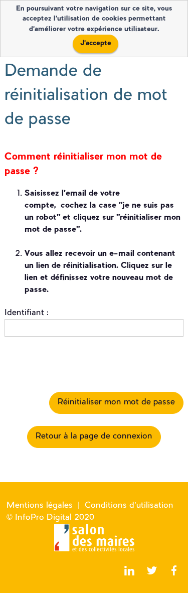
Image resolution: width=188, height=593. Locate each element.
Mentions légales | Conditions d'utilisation (90, 506)
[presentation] (81, 364)
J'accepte (95, 43)
